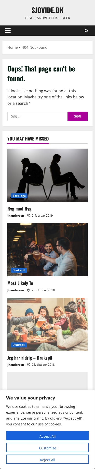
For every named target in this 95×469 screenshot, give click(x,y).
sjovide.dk (47, 10)
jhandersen (15, 215)
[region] (47, 429)
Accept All (48, 436)
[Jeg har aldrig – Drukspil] (47, 324)
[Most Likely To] (47, 249)
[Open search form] (86, 30)
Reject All (47, 459)
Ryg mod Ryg (19, 208)
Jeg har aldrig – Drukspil (29, 357)
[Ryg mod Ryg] (47, 175)
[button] (7, 30)
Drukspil (19, 270)
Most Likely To (20, 283)
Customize (47, 448)
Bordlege (19, 196)
